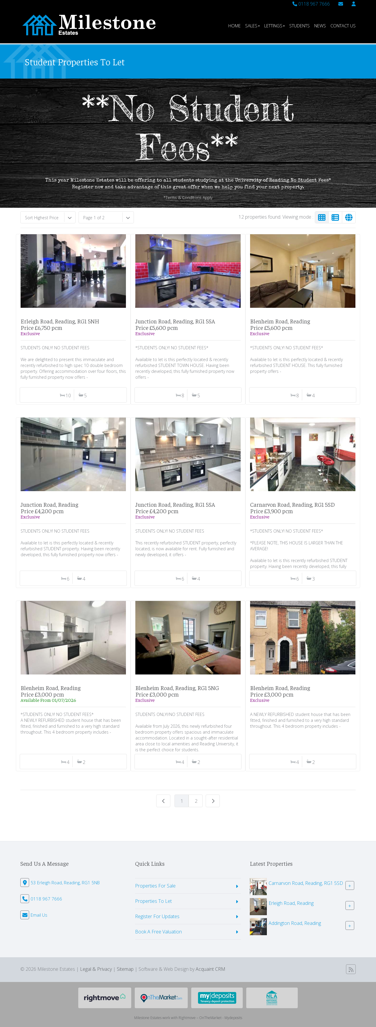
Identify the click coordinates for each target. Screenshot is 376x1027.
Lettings (274, 26)
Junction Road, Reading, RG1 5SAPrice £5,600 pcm (175, 324)
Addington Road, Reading (295, 923)
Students (299, 26)
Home (234, 26)
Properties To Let (153, 901)
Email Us (39, 915)
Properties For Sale (155, 886)
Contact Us (343, 26)
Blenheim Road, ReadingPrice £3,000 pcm (51, 691)
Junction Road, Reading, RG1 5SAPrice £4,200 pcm (175, 507)
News (320, 26)
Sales (252, 26)
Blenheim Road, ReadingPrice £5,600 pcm (280, 324)
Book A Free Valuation (158, 931)
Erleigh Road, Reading (291, 903)
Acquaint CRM (210, 969)
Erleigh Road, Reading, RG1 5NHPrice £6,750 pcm (60, 324)
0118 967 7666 (311, 4)
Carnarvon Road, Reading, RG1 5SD (306, 883)
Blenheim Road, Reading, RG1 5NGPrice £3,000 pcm (177, 691)
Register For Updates (157, 916)
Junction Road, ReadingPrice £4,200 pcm (49, 507)
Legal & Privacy (96, 969)
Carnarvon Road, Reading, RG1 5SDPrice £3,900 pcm (292, 507)
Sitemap (125, 969)
